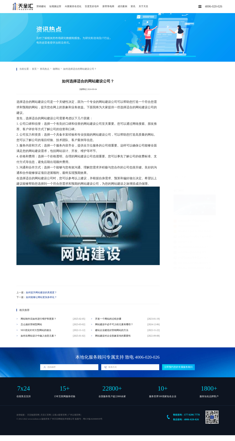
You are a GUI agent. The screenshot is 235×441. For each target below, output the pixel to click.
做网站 (56, 81)
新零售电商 (108, 6)
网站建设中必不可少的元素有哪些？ (195, 131)
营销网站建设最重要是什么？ (191, 157)
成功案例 (122, 6)
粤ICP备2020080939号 (92, 419)
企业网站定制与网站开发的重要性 (194, 136)
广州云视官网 (74, 415)
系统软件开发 (183, 141)
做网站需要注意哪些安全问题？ (192, 120)
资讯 (133, 6)
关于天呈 (143, 6)
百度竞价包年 (92, 6)
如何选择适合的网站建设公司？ (79, 81)
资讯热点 (44, 81)
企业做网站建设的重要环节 (190, 152)
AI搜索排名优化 (73, 6)
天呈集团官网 (33, 415)
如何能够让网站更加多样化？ (41, 309)
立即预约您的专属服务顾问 (178, 367)
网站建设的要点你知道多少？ (191, 146)
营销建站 (41, 6)
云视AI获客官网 (59, 415)
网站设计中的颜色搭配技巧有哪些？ (195, 167)
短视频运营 (55, 6)
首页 (34, 81)
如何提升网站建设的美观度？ (41, 305)
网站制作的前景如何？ (188, 125)
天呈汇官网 (46, 415)
